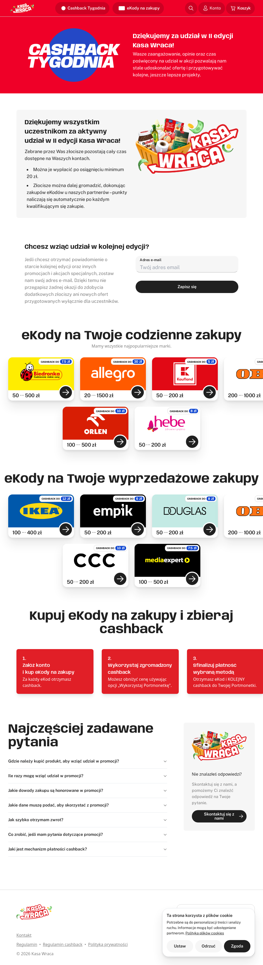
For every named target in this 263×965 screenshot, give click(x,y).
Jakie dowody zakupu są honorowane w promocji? (87, 790)
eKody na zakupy (139, 8)
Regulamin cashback (62, 944)
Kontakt (24, 935)
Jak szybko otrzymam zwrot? (87, 819)
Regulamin (26, 944)
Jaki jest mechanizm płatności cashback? (87, 849)
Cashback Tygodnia (83, 8)
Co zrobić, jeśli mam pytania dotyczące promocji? (87, 834)
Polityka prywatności (108, 944)
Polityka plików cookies (204, 933)
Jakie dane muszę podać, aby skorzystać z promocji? (87, 805)
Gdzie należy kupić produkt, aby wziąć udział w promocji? (87, 761)
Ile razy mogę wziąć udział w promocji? (87, 775)
